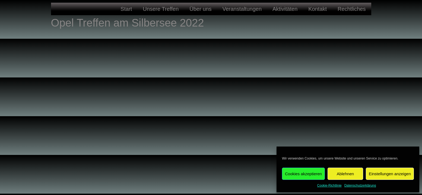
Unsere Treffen (161, 9)
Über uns (200, 9)
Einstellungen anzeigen (390, 173)
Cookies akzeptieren (303, 173)
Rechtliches (352, 9)
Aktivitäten (284, 9)
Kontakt (317, 9)
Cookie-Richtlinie (329, 185)
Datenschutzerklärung (360, 185)
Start (126, 9)
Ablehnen (345, 173)
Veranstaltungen (242, 9)
